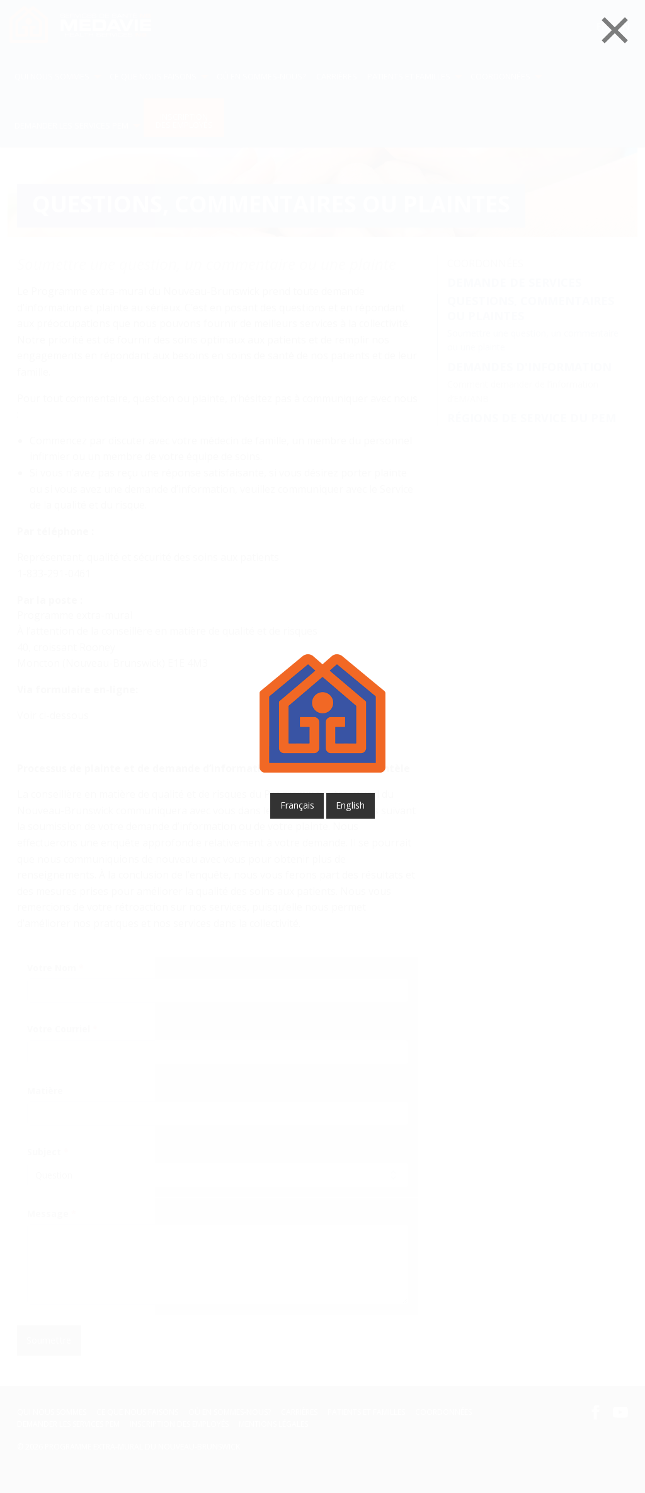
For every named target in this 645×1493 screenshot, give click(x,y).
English (350, 805)
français (297, 805)
